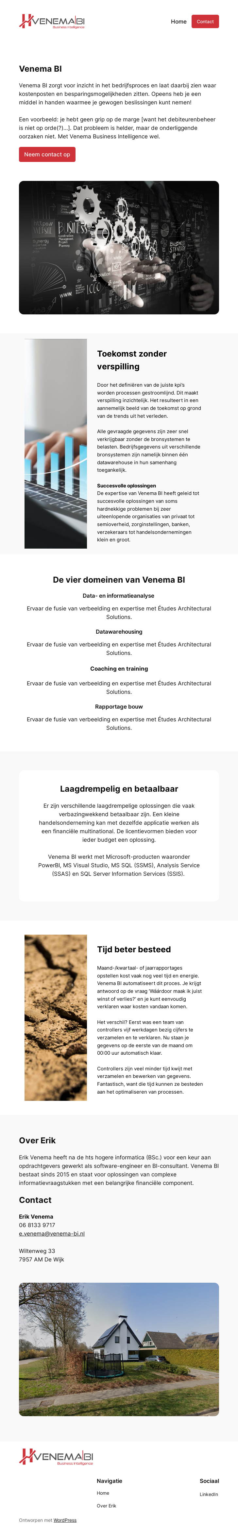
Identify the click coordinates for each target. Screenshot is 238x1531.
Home (179, 21)
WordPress (65, 1520)
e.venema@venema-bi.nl (52, 1233)
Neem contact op (47, 154)
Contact (205, 21)
